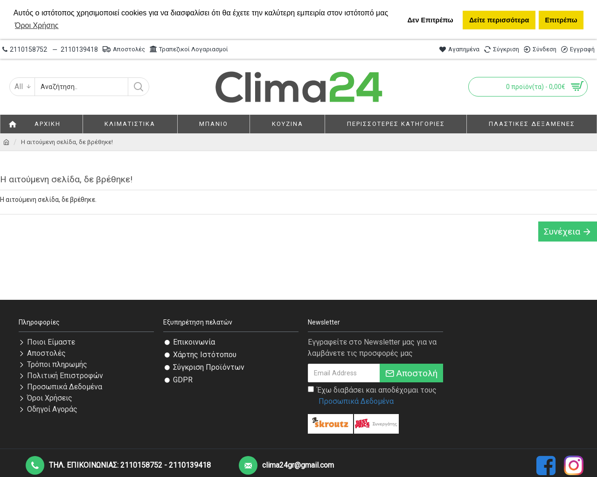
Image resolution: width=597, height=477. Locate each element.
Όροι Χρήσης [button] (37, 25)
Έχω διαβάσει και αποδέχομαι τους (372, 396)
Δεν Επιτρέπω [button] (430, 20)
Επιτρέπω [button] (561, 20)
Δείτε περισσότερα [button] (499, 20)
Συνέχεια (562, 231)
